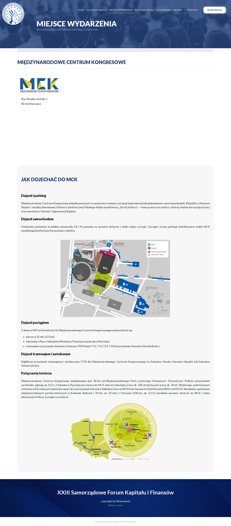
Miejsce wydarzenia (121, 10)
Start (81, 10)
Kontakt (192, 10)
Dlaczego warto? (97, 10)
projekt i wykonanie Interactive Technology (115, 521)
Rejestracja (215, 10)
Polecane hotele (144, 10)
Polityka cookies (115, 505)
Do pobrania (163, 10)
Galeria (179, 10)
